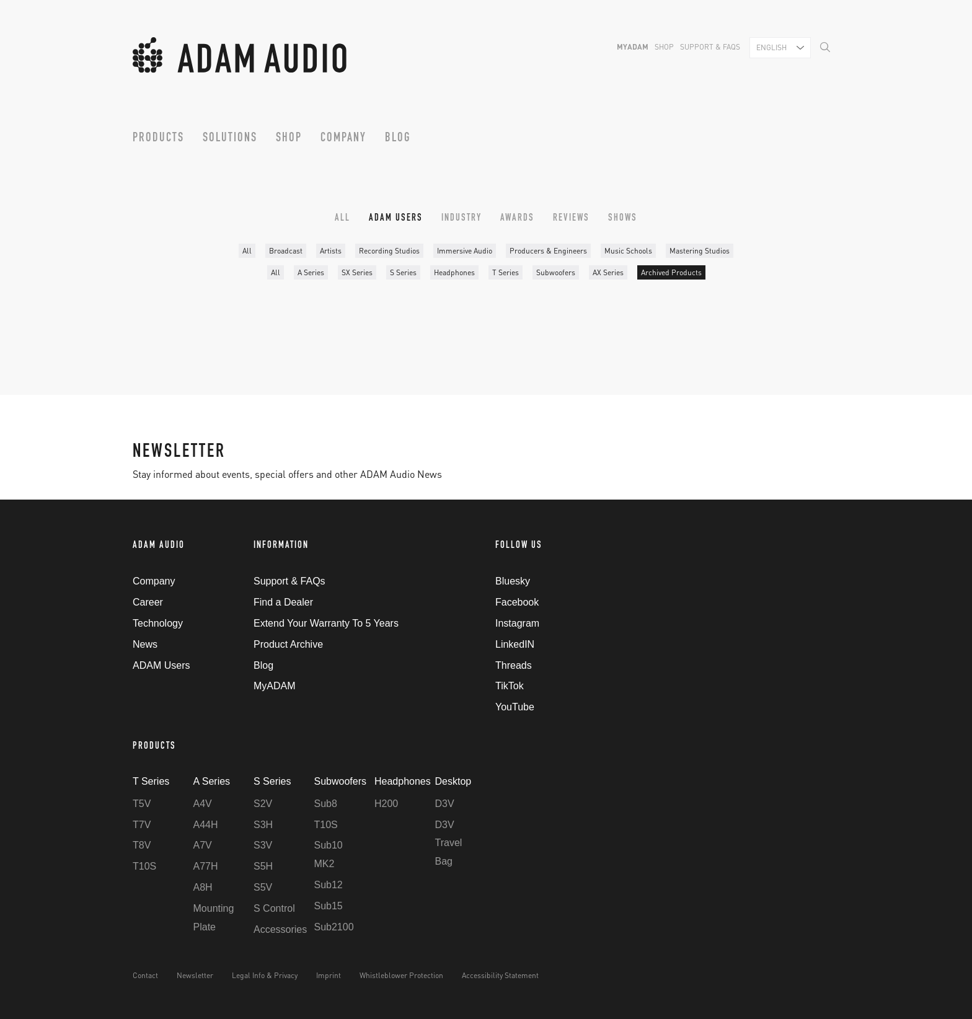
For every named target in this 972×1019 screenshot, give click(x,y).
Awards (517, 219)
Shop (664, 46)
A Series (311, 272)
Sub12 (328, 885)
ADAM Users (396, 219)
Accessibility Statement (500, 975)
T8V (142, 845)
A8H (203, 887)
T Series (505, 272)
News (145, 644)
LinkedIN (514, 644)
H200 (386, 803)
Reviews (571, 219)
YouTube (514, 707)
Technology (158, 623)
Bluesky (512, 581)
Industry (461, 219)
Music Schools (628, 250)
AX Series (608, 272)
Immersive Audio (464, 250)
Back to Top (830, 547)
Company (343, 139)
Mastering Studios (699, 250)
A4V (202, 803)
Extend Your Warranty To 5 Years (326, 623)
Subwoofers (555, 272)
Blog (398, 139)
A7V (202, 845)
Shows (622, 219)
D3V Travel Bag (448, 843)
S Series (403, 272)
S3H (263, 824)
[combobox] (780, 47)
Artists (331, 250)
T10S (144, 866)
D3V (444, 803)
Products (158, 139)
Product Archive (288, 644)
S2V (263, 803)
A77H (205, 866)
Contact (145, 975)
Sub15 (328, 906)
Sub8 (325, 803)
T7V (142, 824)
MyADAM (632, 46)
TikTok (509, 686)
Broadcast (286, 250)
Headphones (454, 272)
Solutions (230, 139)
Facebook (517, 602)
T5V (142, 803)
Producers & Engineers (548, 250)
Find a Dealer (283, 602)
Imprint (328, 975)
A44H (205, 824)
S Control (274, 908)
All (342, 219)
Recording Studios (389, 250)
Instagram (517, 623)
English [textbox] (771, 47)
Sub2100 (334, 927)
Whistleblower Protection (401, 975)
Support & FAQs (710, 46)
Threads (513, 665)
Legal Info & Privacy (265, 975)
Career (148, 602)
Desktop (453, 781)
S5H (263, 866)
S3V (263, 845)
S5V (263, 887)
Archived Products (671, 272)
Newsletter (195, 975)
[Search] (825, 46)
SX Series (357, 272)
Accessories (280, 929)
